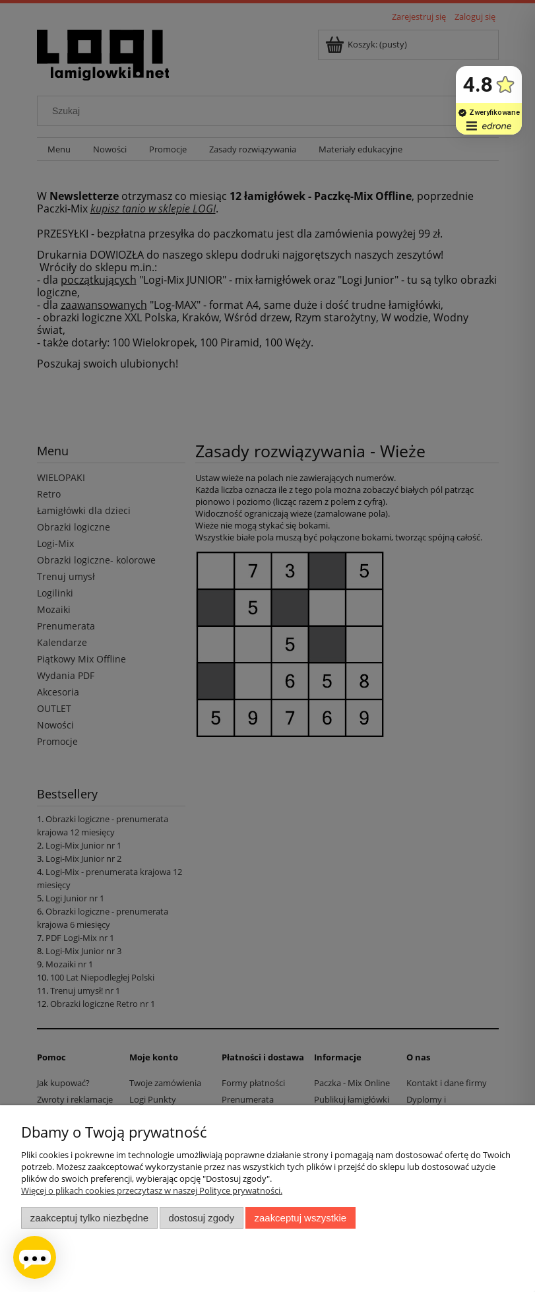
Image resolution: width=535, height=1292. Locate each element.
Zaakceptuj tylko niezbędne (89, 1217)
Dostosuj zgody (201, 1217)
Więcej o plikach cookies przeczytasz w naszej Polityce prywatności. (151, 1190)
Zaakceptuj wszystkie (300, 1217)
